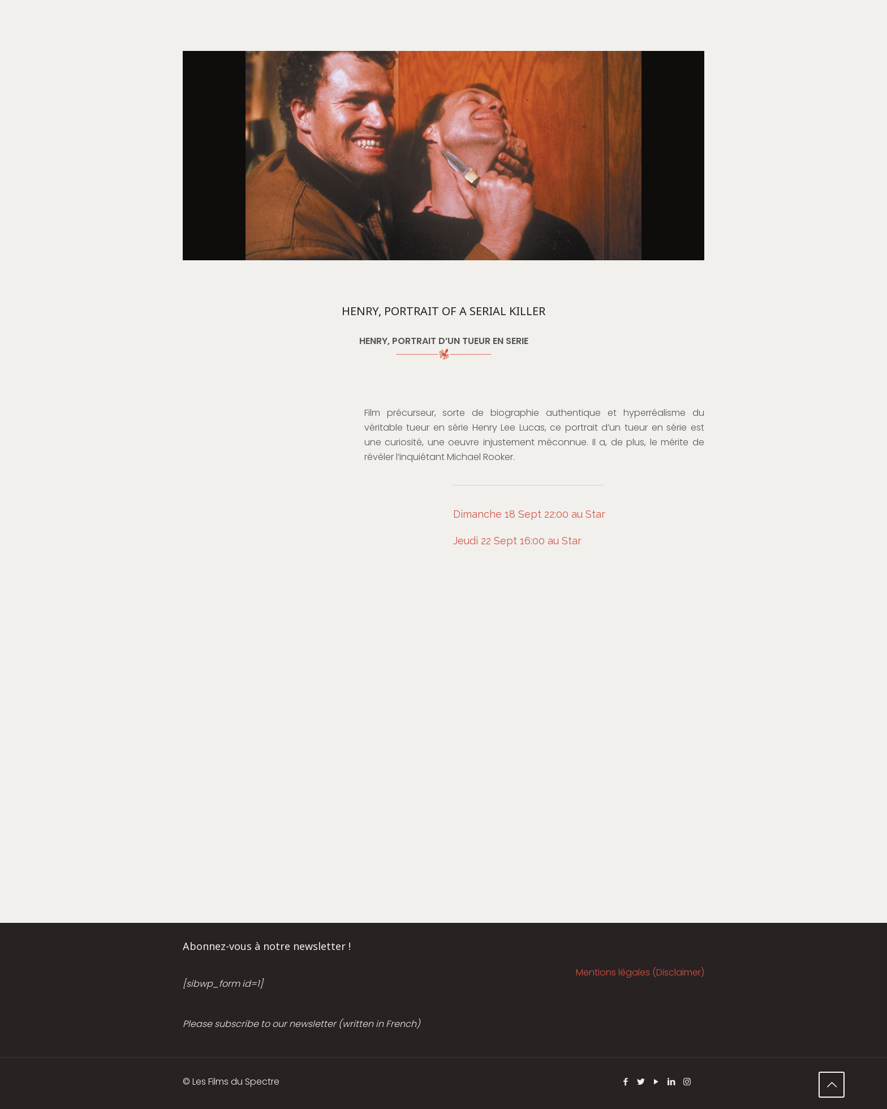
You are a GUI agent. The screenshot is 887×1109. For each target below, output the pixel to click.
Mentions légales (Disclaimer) (640, 972)
